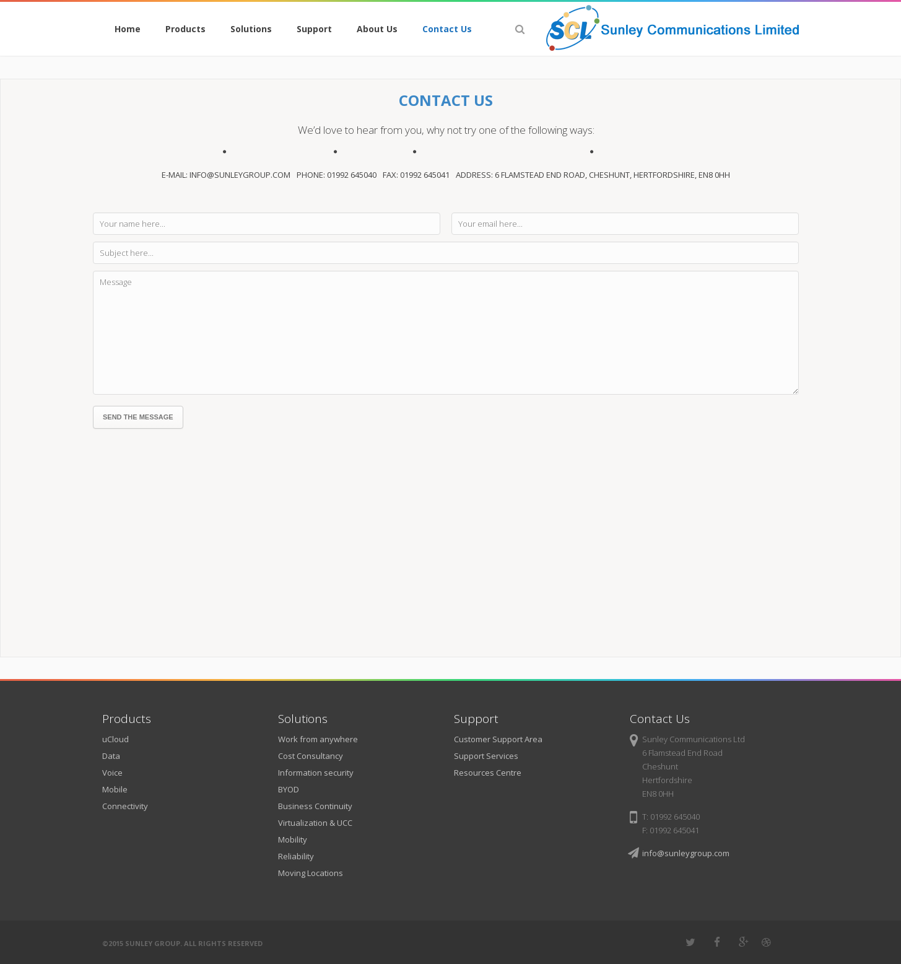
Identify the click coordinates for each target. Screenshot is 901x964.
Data (111, 755)
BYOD (288, 789)
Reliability (296, 856)
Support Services (486, 755)
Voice (112, 772)
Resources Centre (487, 772)
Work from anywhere (318, 739)
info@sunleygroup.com (685, 853)
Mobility (292, 839)
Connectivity (125, 806)
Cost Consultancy (310, 755)
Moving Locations (310, 873)
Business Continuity (315, 806)
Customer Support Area (498, 739)
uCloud (115, 739)
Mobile (115, 789)
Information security (316, 772)
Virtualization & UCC (315, 822)
